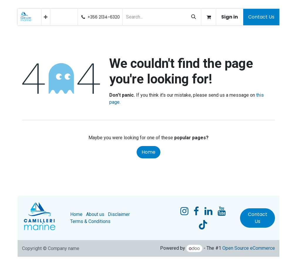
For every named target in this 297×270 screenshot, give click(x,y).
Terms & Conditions (90, 221)
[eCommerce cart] (208, 17)
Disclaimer (119, 214)
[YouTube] (222, 211)
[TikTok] (203, 225)
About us (95, 214)
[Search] (193, 17)
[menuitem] (45, 17)
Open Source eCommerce (248, 248)
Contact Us (261, 17)
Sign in (229, 17)
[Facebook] (196, 211)
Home (148, 152)
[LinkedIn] (208, 211)
